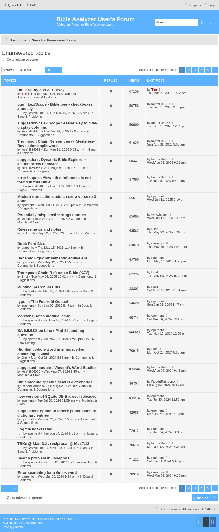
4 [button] (202, 70)
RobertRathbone (33, 386)
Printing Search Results (38, 287)
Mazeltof (31, 522)
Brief (25, 276)
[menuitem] (30, 5)
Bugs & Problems (29, 116)
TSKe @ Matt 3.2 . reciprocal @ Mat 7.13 (53, 443)
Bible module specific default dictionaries (54, 382)
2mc (25, 357)
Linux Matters (85, 233)
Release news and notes (39, 229)
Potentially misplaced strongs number (51, 215)
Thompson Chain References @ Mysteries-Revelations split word (56, 143)
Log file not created (35, 429)
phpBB (23, 518)
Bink (25, 233)
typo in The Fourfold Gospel (42, 301)
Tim (24, 93)
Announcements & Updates (36, 97)
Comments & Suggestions (35, 135)
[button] (215, 70)
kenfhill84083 (37, 113)
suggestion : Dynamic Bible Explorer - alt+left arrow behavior (51, 161)
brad (31, 291)
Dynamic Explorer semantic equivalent (52, 258)
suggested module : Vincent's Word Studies (57, 367)
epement (28, 205)
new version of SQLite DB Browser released (57, 396)
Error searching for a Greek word (47, 472)
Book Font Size (31, 244)
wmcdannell (30, 218)
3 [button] (195, 70)
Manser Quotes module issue (43, 316)
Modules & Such (28, 222)
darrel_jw (28, 247)
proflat (14, 522)
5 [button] (208, 70)
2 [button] (189, 70)
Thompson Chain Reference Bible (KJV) (53, 272)
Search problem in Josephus (43, 458)
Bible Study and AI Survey (41, 90)
